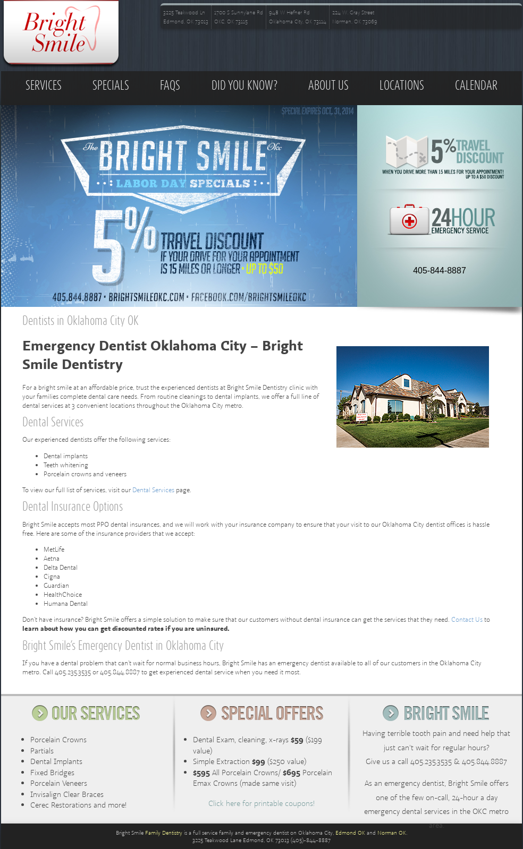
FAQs (170, 85)
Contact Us (467, 619)
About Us (328, 85)
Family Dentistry (163, 832)
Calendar (476, 85)
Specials (110, 85)
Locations (401, 85)
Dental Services (153, 489)
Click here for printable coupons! (261, 803)
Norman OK (391, 832)
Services (44, 85)
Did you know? (244, 85)
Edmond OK (350, 832)
